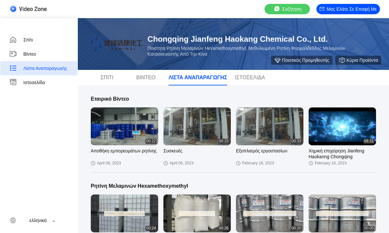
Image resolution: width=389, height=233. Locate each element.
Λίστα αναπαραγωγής (38, 68)
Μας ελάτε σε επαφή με (348, 9)
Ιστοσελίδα (27, 82)
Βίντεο (22, 54)
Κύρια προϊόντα (358, 60)
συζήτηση (287, 9)
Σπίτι (21, 40)
